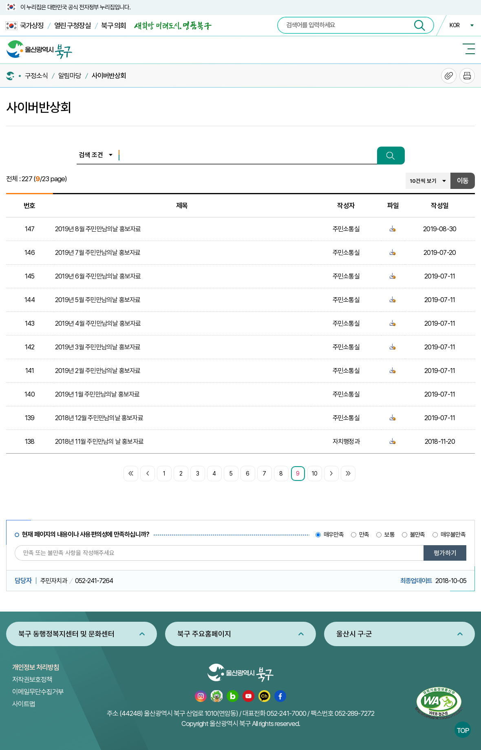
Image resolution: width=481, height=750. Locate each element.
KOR (454, 25)
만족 (364, 534)
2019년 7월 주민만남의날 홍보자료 (98, 253)
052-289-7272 (354, 713)
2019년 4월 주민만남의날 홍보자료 (98, 323)
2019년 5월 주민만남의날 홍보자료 (98, 300)
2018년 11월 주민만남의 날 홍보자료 (99, 441)
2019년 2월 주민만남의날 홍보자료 (98, 371)
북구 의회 (113, 25)
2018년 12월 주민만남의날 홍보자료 (99, 418)
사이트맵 (23, 704)
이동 (462, 181)
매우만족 (334, 534)
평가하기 (445, 553)
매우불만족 (453, 534)
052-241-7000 (286, 713)
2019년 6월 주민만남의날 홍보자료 (98, 276)
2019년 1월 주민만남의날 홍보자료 (97, 394)
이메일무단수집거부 (38, 692)
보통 (389, 534)
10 (314, 473)
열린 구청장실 (72, 25)
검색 (391, 155)
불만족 (417, 534)
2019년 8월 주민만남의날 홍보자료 (98, 229)
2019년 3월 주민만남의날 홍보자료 (98, 347)
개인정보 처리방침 (35, 667)
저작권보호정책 (32, 679)
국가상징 (24, 26)
